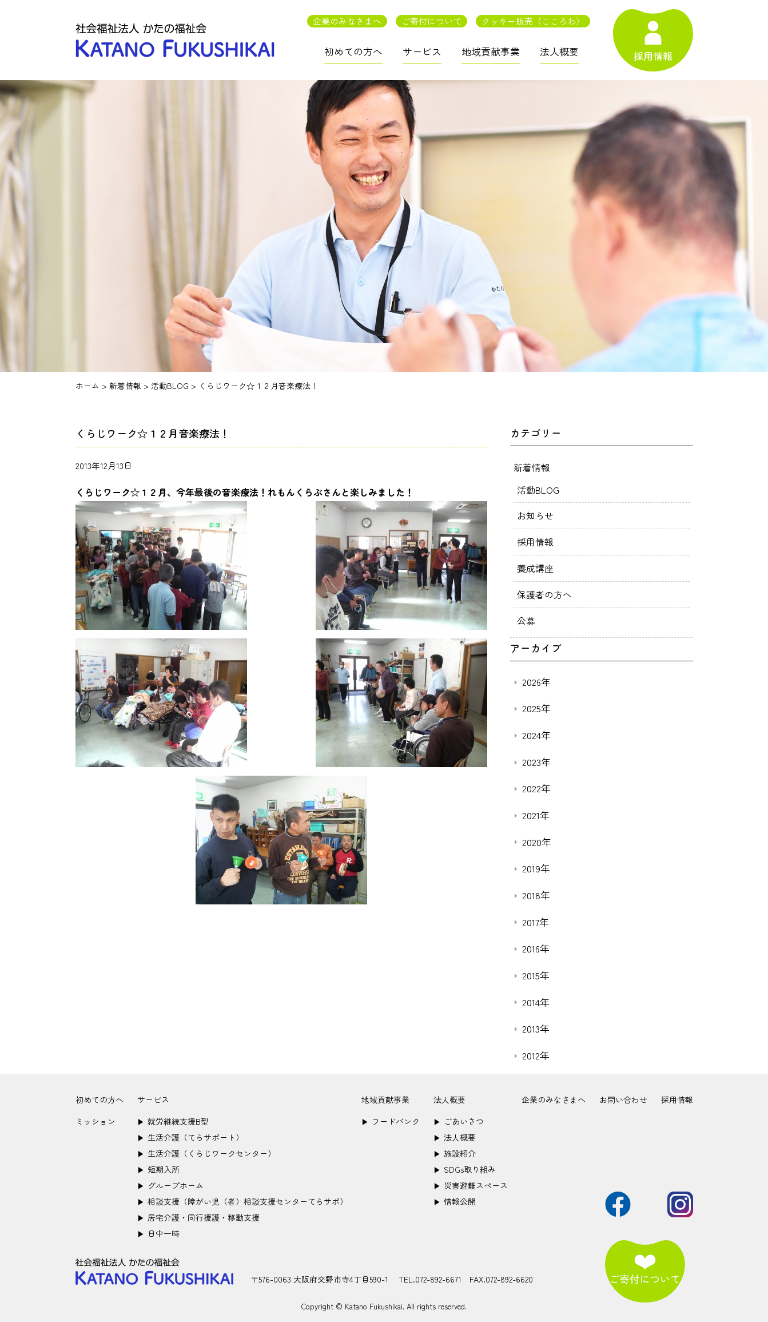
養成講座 (535, 566)
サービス (422, 51)
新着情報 (532, 467)
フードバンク (390, 1117)
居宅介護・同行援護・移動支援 (198, 1213)
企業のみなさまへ (347, 21)
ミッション (95, 1117)
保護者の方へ (544, 591)
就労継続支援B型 (173, 1117)
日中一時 (158, 1229)
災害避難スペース (470, 1181)
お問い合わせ (623, 1095)
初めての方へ (353, 51)
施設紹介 (454, 1149)
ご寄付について (431, 21)
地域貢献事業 (490, 51)
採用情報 (535, 540)
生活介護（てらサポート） (190, 1133)
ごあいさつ (458, 1117)
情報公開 (454, 1197)
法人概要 (559, 51)
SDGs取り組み (464, 1165)
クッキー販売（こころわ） (533, 21)
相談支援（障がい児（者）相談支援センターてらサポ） (242, 1197)
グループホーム (170, 1181)
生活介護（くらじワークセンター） (206, 1149)
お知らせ (535, 514)
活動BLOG (538, 488)
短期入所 (158, 1165)
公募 (526, 617)
